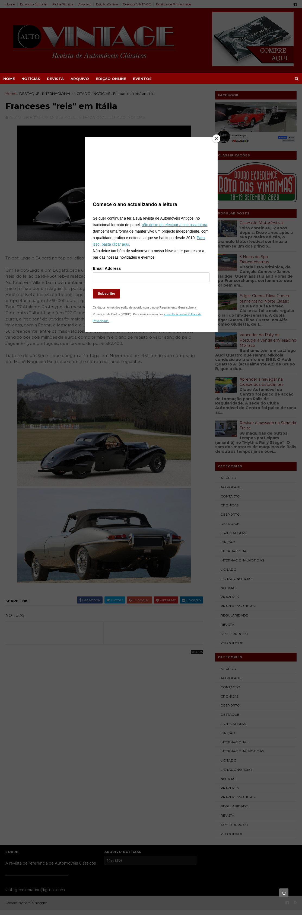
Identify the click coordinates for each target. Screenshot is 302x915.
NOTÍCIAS (30, 78)
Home (9, 78)
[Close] (216, 138)
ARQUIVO (80, 78)
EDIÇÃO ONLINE (111, 78)
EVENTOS (142, 78)
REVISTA (55, 78)
